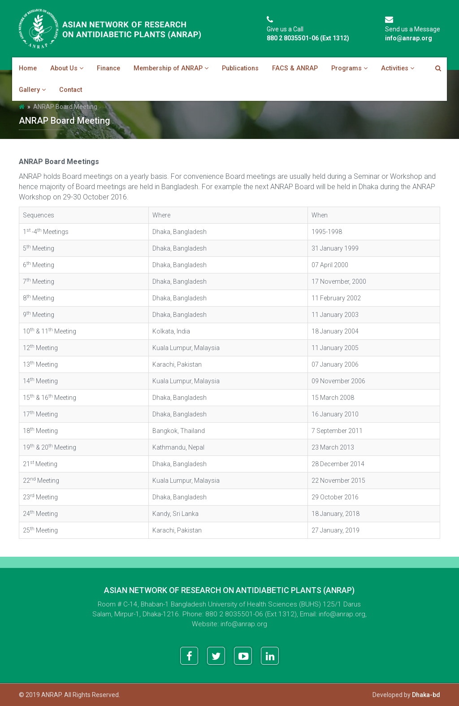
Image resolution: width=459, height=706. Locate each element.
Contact (70, 89)
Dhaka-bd (426, 694)
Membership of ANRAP (171, 68)
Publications (240, 68)
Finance (108, 68)
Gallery (32, 89)
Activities (397, 68)
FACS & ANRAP (295, 68)
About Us (66, 68)
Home (28, 68)
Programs (349, 68)
